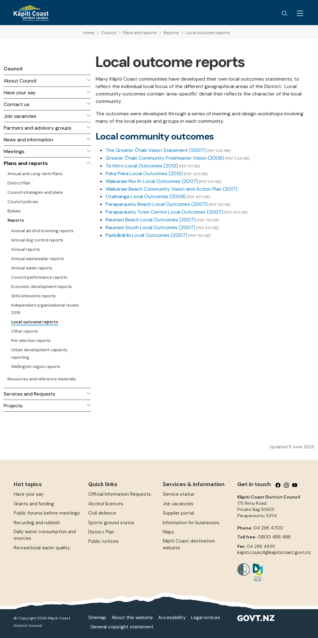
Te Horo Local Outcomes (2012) (142, 165)
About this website (132, 617)
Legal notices (205, 617)
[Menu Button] (300, 13)
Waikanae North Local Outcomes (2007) (152, 181)
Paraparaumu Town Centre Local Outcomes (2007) (164, 212)
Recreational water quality (42, 548)
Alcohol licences (105, 504)
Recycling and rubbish (37, 523)
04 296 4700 (268, 528)
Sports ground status (111, 523)
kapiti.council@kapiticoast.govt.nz (274, 552)
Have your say (28, 494)
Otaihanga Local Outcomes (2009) (146, 196)
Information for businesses (191, 523)
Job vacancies (178, 504)
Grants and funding (34, 504)
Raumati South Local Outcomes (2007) (150, 227)
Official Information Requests (119, 494)
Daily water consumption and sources (45, 535)
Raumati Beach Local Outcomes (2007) (151, 219)
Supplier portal (178, 513)
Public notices (103, 541)
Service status (178, 494)
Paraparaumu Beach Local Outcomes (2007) (157, 204)
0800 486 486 (274, 537)
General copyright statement (121, 627)
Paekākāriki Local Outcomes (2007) (146, 235)
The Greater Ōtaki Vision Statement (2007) (156, 150)
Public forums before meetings (47, 513)
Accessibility (172, 617)
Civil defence (102, 513)
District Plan (101, 532)
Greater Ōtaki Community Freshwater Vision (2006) (165, 158)
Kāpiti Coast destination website (189, 544)
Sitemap (97, 617)
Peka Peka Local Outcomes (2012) (144, 173)
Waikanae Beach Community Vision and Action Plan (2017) (172, 189)
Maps (168, 532)
